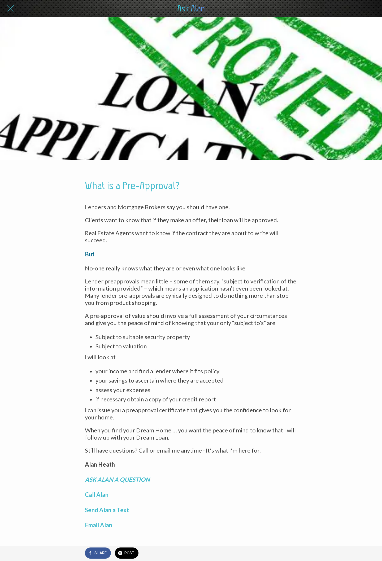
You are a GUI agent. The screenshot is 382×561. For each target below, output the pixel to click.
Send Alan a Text (107, 510)
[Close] (10, 8)
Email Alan (98, 525)
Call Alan (97, 494)
